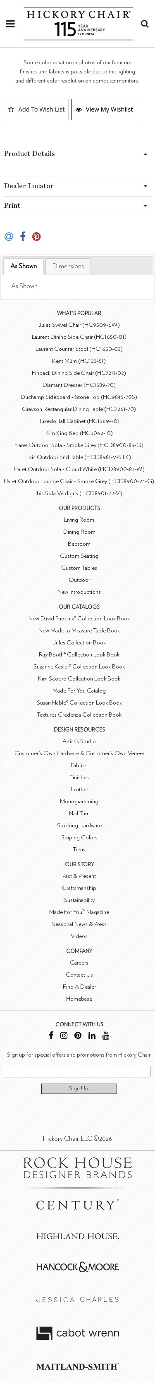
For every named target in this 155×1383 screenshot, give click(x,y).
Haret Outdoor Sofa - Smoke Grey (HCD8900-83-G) (78, 445)
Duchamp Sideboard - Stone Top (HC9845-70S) (79, 397)
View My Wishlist (104, 109)
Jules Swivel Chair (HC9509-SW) (79, 325)
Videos (79, 936)
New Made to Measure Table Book (79, 630)
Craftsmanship (79, 888)
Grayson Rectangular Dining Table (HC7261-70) (79, 409)
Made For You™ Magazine (79, 912)
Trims (79, 849)
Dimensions (68, 266)
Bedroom (79, 544)
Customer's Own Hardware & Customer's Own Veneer (79, 753)
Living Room (79, 520)
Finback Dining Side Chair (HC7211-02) (79, 373)
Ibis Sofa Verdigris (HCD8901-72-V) (79, 493)
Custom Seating (79, 556)
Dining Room (79, 532)
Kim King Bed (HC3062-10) (79, 433)
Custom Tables (79, 568)
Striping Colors (79, 837)
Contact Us (79, 975)
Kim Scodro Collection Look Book (79, 679)
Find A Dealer (79, 987)
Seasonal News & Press (79, 924)
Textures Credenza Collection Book (79, 715)
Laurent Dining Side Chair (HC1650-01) (79, 337)
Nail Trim (79, 813)
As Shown (23, 266)
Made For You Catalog (79, 691)
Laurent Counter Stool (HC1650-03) (79, 349)
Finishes (79, 777)
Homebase (79, 999)
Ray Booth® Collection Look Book (79, 654)
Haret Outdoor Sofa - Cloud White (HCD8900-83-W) (79, 469)
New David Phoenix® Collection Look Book (79, 618)
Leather (79, 789)
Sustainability (79, 900)
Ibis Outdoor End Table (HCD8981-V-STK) (79, 457)
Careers (79, 963)
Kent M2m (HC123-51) (79, 361)
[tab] (23, 266)
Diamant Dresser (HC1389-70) (79, 385)
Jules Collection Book (79, 642)
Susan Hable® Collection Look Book (79, 703)
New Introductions (79, 592)
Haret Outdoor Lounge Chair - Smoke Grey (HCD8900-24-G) (79, 481)
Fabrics (79, 765)
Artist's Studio (79, 741)
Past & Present (79, 876)
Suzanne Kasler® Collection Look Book (79, 667)
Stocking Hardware (79, 825)
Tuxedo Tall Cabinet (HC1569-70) (78, 421)
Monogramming (79, 801)
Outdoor (79, 580)
